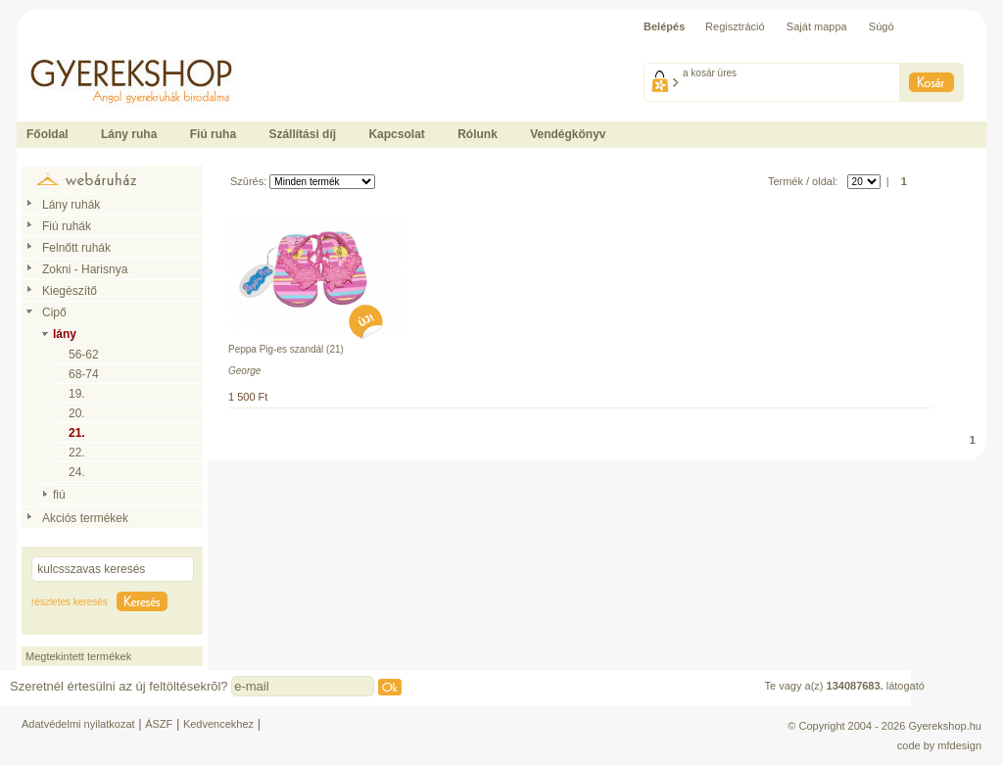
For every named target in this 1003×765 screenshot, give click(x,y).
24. (77, 472)
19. (77, 394)
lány (64, 334)
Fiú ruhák (66, 226)
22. (77, 452)
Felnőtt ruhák (76, 248)
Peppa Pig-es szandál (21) (286, 349)
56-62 (84, 354)
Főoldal (47, 134)
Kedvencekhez (218, 724)
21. (77, 433)
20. (77, 413)
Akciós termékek (85, 518)
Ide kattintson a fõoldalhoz (79, 49)
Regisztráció (735, 26)
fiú (59, 495)
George (244, 370)
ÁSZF (158, 724)
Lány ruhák (71, 205)
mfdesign (959, 745)
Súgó (881, 26)
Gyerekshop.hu (944, 726)
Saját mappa (817, 26)
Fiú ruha (213, 134)
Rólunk (477, 134)
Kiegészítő (69, 291)
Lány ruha (129, 134)
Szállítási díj (302, 134)
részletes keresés (69, 602)
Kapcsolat (396, 134)
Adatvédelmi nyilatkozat (78, 724)
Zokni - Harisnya (84, 269)
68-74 (84, 374)
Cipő (54, 312)
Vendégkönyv (567, 134)
